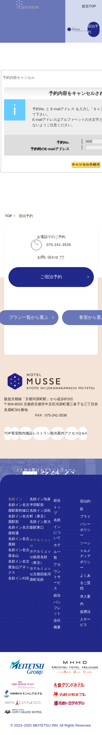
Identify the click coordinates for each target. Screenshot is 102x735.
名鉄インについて (57, 529)
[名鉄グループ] (27, 667)
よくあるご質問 (85, 581)
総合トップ (57, 506)
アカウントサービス (57, 576)
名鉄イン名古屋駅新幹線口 (18, 507)
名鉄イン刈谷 (18, 578)
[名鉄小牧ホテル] (73, 694)
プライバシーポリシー (85, 525)
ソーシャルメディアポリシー (85, 555)
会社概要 (57, 623)
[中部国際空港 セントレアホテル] (27, 693)
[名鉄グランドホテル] (73, 685)
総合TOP (89, 6)
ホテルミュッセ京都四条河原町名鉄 (40, 574)
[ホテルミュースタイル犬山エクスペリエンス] (27, 703)
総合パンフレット (57, 604)
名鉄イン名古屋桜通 (18, 530)
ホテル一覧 (57, 551)
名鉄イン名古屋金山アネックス (18, 567)
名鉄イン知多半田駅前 (40, 502)
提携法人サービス (85, 618)
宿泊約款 (85, 505)
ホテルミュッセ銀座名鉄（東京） (40, 557)
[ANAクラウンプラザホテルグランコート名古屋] (27, 684)
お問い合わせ (51, 257)
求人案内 (85, 600)
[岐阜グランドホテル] (27, 711)
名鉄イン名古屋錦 (18, 541)
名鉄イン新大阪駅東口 (40, 524)
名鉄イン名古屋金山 (18, 553)
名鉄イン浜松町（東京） (40, 513)
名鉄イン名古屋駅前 (18, 519)
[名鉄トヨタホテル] (73, 703)
